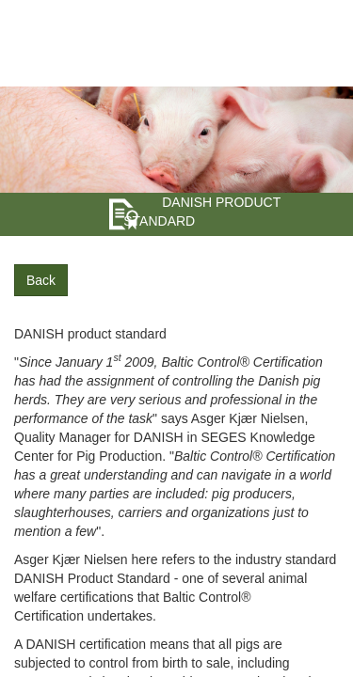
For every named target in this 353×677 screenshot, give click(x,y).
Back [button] (41, 280)
